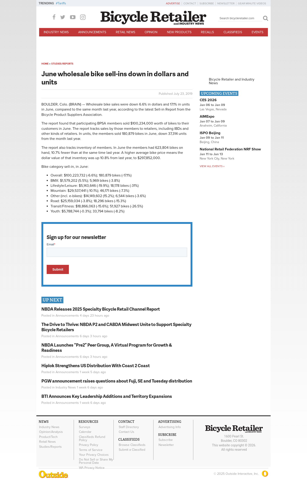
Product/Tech (48, 436)
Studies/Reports (62, 63)
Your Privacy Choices (93, 454)
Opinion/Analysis (51, 432)
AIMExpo (207, 116)
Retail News (125, 32)
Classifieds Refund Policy (92, 438)
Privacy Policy (88, 444)
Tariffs (62, 3)
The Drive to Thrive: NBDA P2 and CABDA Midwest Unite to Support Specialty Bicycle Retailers (116, 327)
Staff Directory (128, 427)
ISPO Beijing (210, 133)
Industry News (56, 32)
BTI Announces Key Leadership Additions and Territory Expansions (106, 396)
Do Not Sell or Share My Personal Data (96, 460)
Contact (189, 3)
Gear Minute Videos (252, 3)
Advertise (173, 3)
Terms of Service (90, 449)
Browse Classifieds (131, 444)
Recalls (207, 32)
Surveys (84, 427)
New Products (179, 32)
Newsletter (225, 3)
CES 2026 (208, 100)
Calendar (85, 432)
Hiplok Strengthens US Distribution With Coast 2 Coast (95, 365)
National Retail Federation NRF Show (230, 149)
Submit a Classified (131, 449)
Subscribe (206, 3)
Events (257, 32)
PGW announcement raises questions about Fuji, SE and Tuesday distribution (116, 381)
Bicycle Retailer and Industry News (231, 81)
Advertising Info (169, 427)
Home (44, 63)
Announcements (92, 32)
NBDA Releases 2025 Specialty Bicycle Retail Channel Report (101, 309)
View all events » (212, 166)
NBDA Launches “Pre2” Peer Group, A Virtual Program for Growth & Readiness (106, 347)
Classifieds (233, 32)
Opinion (151, 32)
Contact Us (126, 432)
